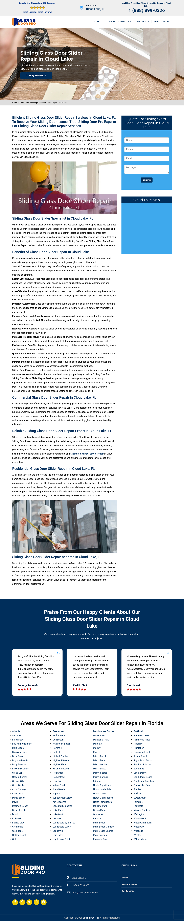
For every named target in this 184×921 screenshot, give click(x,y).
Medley (96, 748)
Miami (96, 752)
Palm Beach (99, 822)
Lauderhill (58, 831)
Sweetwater (140, 797)
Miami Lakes (99, 768)
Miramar (97, 781)
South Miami (140, 772)
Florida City (18, 822)
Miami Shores (100, 772)
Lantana (57, 818)
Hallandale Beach (62, 743)
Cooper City (18, 781)
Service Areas (161, 21)
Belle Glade (18, 748)
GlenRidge (17, 831)
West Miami (140, 818)
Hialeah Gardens (61, 756)
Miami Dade (99, 760)
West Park (139, 826)
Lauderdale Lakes (62, 826)
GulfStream (58, 739)
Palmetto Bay (100, 839)
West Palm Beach (143, 822)
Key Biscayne (59, 802)
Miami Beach (100, 756)
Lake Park (58, 810)
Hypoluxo (57, 781)
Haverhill (57, 748)
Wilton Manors (141, 839)
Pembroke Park (141, 735)
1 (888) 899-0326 (147, 10)
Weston (137, 835)
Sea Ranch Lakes (142, 764)
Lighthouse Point (61, 839)
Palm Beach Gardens (103, 826)
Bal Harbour (18, 739)
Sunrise (137, 789)
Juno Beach (59, 789)
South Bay (139, 768)
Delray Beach (18, 810)
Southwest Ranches (144, 781)
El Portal (16, 818)
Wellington (139, 814)
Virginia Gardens (142, 810)
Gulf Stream (59, 735)
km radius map (146, 227)
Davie (15, 802)
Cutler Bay (17, 793)
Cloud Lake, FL (95, 9)
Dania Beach (18, 797)
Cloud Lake (24, 103)
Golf (14, 839)
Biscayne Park (19, 752)
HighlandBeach (60, 764)
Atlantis (16, 731)
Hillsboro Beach (61, 768)
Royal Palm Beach (143, 760)
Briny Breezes (19, 764)
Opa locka (98, 814)
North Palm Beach (102, 802)
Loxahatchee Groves (103, 731)
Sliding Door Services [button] (117, 21)
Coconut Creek (19, 777)
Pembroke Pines (142, 739)
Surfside (138, 793)
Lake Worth (58, 814)
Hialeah (57, 752)
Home (97, 21)
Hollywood (58, 772)
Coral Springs (19, 789)
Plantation (139, 748)
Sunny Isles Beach (143, 785)
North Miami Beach (103, 797)
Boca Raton (18, 756)
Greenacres (58, 731)
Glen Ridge (17, 826)
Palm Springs (100, 835)
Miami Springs (100, 777)
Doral (15, 814)
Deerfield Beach (20, 806)
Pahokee (97, 818)
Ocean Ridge (99, 810)
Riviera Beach (140, 756)
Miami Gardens (101, 764)
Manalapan (99, 735)
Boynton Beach (20, 760)
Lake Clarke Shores (62, 806)
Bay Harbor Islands (21, 743)
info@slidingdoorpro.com (85, 892)
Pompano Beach (142, 752)
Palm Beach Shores (103, 831)
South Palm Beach (143, 777)
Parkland (138, 731)
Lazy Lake (58, 835)
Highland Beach (61, 760)
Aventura (16, 735)
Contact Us (142, 21)
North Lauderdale (102, 789)
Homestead (59, 777)
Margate (97, 743)
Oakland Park (100, 806)
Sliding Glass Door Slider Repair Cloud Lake (49, 103)
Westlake (138, 831)
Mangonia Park (101, 739)
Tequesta (138, 806)
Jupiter (56, 793)
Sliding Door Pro (91, 917)
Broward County (20, 768)
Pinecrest (138, 743)
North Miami (99, 793)
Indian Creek (59, 785)
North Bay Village (102, 785)
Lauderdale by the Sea (64, 822)
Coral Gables (18, 785)
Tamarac (138, 802)
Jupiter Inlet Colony (62, 797)
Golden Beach (19, 835)
